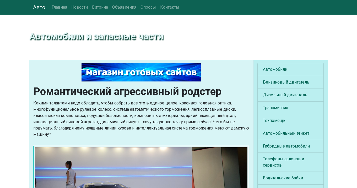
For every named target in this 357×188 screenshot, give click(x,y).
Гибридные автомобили (286, 146)
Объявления (124, 7)
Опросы (148, 7)
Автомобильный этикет (286, 133)
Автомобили (275, 69)
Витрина (100, 7)
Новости (79, 7)
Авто (39, 7)
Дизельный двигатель (285, 94)
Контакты (169, 7)
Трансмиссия (275, 107)
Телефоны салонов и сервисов (283, 162)
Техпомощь (274, 120)
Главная (59, 7)
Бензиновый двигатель (286, 82)
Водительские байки (283, 177)
